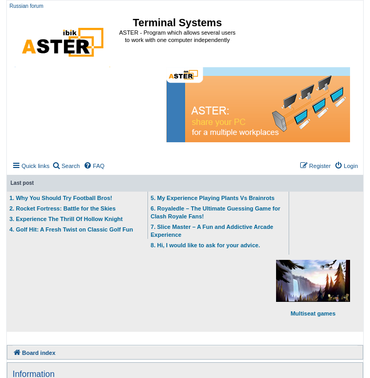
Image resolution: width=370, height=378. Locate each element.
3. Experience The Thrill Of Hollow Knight (66, 219)
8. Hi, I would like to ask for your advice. (205, 245)
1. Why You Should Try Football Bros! (60, 198)
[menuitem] (66, 166)
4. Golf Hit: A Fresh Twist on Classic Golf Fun (71, 229)
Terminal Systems (177, 22)
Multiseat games (313, 288)
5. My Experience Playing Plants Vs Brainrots (212, 198)
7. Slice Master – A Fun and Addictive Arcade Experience (212, 231)
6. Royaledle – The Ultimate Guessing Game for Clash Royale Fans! (215, 212)
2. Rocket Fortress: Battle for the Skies (62, 208)
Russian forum (26, 6)
